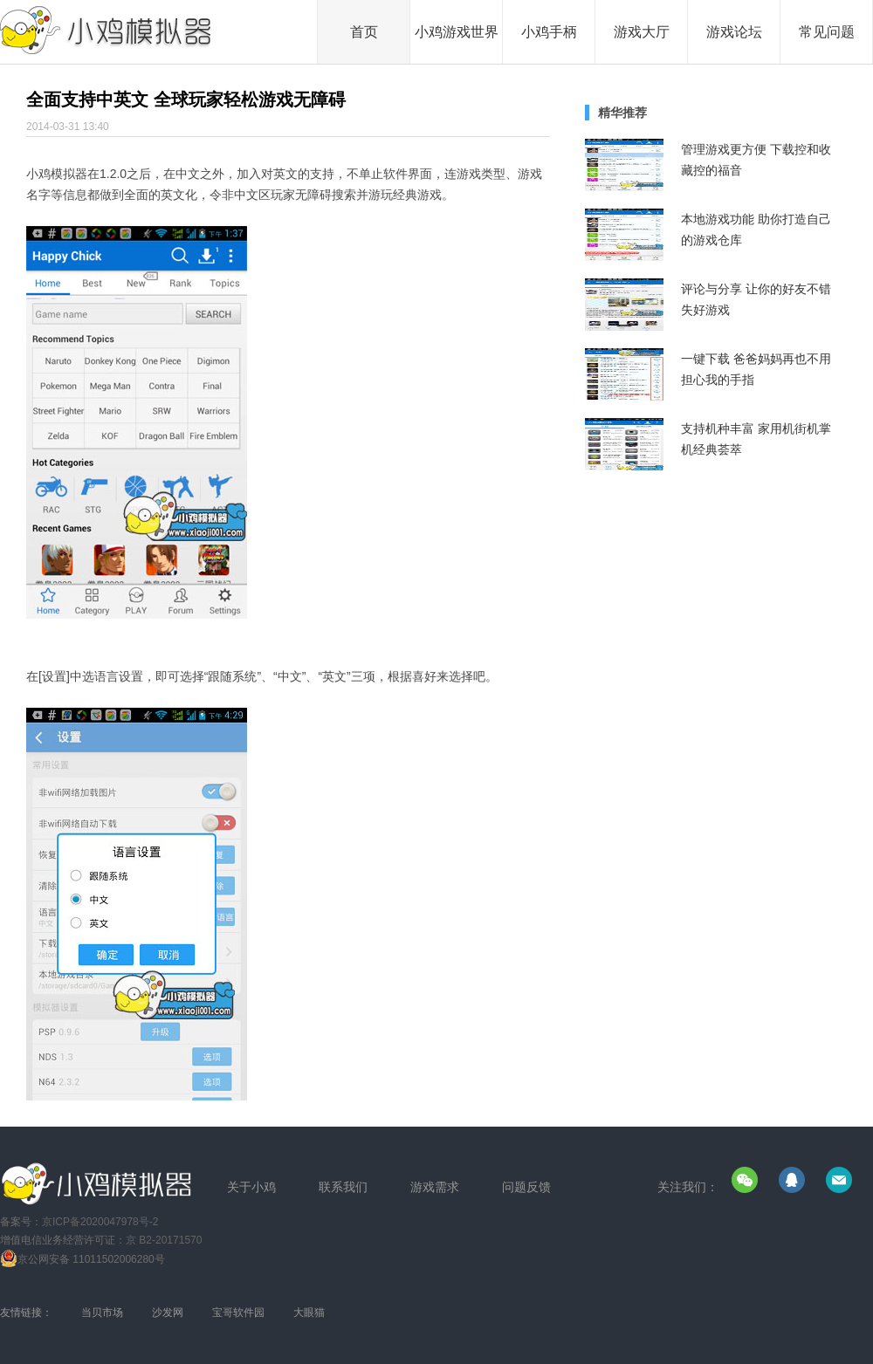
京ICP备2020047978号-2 (100, 1222)
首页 (364, 31)
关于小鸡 (251, 1187)
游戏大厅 (642, 31)
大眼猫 (309, 1312)
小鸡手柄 (549, 31)
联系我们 (343, 1187)
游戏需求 (434, 1187)
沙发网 (167, 1312)
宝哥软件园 (238, 1312)
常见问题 (827, 31)
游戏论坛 (734, 31)
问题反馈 (526, 1187)
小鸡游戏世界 (456, 31)
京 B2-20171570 (164, 1240)
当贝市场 (102, 1312)
